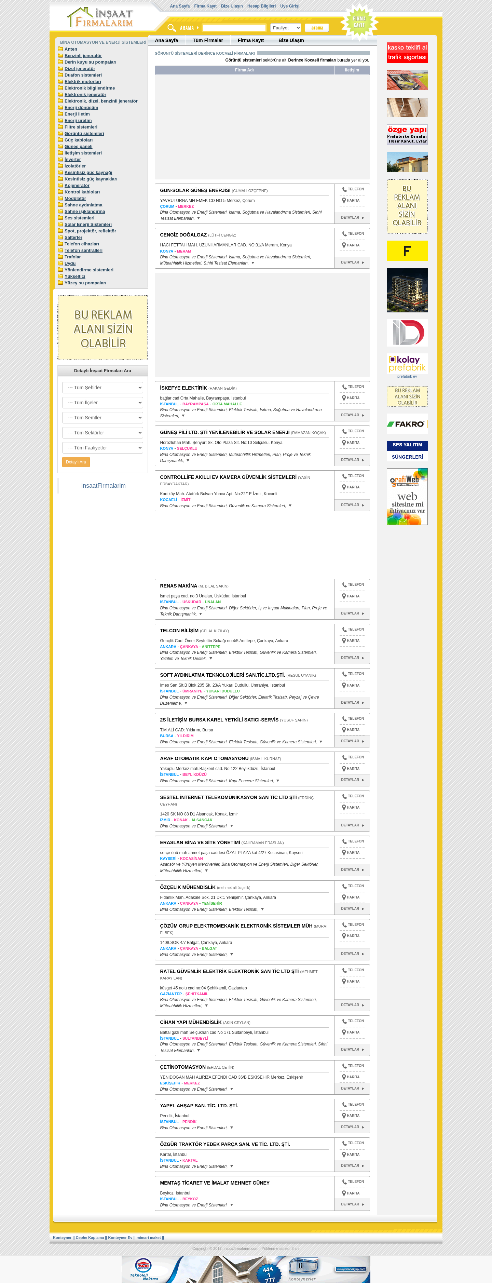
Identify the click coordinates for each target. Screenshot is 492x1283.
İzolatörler (75, 165)
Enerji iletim (77, 114)
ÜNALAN (213, 602)
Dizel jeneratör (80, 68)
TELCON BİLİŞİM (179, 630)
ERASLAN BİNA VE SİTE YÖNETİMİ (200, 842)
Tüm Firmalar (208, 40)
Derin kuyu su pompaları (91, 62)
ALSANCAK (202, 820)
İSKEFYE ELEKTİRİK (183, 388)
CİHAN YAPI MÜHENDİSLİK (191, 1022)
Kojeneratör (77, 185)
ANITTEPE (211, 647)
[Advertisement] (219, 130)
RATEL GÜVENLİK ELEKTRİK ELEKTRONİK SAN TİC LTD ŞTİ (229, 971)
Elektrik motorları (83, 81)
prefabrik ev (407, 376)
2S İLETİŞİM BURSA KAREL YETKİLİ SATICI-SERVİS (219, 719)
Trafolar (73, 256)
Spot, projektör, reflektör (90, 230)
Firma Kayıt (205, 6)
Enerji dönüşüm (81, 107)
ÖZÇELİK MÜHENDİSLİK (188, 887)
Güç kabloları (79, 140)
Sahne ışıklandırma (85, 211)
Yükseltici (75, 276)
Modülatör (75, 198)
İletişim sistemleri (83, 153)
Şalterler (73, 237)
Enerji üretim (78, 120)
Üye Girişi (289, 6)
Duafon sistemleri (83, 75)
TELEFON (353, 190)
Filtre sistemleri (81, 127)
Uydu (70, 263)
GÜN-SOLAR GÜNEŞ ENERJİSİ (195, 190)
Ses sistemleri (79, 217)
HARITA (353, 200)
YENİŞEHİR (212, 903)
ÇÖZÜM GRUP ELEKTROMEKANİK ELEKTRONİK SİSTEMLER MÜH (236, 926)
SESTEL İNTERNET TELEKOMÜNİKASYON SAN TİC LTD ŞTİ (228, 797)
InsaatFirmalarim (103, 485)
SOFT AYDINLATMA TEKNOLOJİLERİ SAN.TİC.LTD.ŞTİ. (222, 675)
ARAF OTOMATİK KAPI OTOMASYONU (204, 758)
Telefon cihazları (82, 243)
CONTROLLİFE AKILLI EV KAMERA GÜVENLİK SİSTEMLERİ (228, 477)
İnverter (73, 159)
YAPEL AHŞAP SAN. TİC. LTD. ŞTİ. (199, 1105)
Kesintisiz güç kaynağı (88, 172)
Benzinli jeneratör (83, 55)
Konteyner (62, 1237)
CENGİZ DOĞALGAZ (183, 235)
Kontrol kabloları (82, 191)
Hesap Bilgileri (261, 6)
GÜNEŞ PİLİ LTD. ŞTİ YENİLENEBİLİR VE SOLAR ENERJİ (225, 432)
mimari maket (149, 1237)
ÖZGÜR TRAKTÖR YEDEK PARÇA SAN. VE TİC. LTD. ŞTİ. (225, 1144)
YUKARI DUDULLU (223, 691)
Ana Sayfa (180, 6)
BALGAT (209, 948)
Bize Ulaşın (232, 6)
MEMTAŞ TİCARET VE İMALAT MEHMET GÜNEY (215, 1183)
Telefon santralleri (83, 250)
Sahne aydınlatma (83, 204)
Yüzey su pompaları (85, 282)
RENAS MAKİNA (178, 586)
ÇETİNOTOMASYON (183, 1067)
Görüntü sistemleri (84, 133)
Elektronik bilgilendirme (90, 88)
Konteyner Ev (120, 1237)
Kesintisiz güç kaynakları (91, 178)
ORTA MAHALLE (227, 404)
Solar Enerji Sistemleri (88, 224)
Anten (71, 49)
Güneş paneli (79, 146)
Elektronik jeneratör (85, 94)
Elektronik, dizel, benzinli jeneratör (101, 101)
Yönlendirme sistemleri (89, 269)
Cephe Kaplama (90, 1237)
